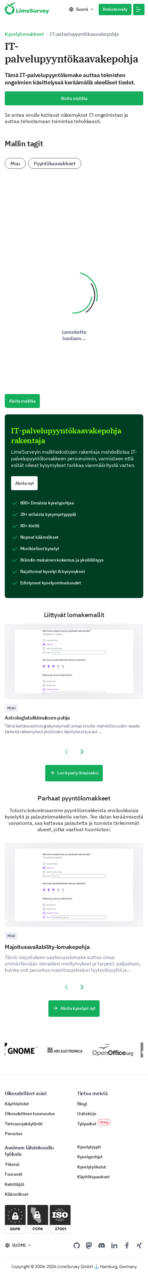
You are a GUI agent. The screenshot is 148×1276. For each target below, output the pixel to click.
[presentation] (66, 752)
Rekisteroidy (115, 9)
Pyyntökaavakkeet (55, 163)
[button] (139, 9)
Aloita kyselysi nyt (74, 1008)
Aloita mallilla (74, 98)
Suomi (82, 9)
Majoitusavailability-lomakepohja (47, 946)
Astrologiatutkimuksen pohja (37, 717)
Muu (15, 163)
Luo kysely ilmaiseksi (73, 773)
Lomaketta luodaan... (74, 335)
